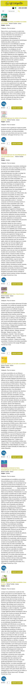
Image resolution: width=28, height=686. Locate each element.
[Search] (12, 11)
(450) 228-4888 (23, 8)
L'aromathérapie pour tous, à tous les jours (12, 294)
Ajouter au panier (17, 108)
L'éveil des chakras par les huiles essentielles (13, 363)
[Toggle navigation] (3, 11)
